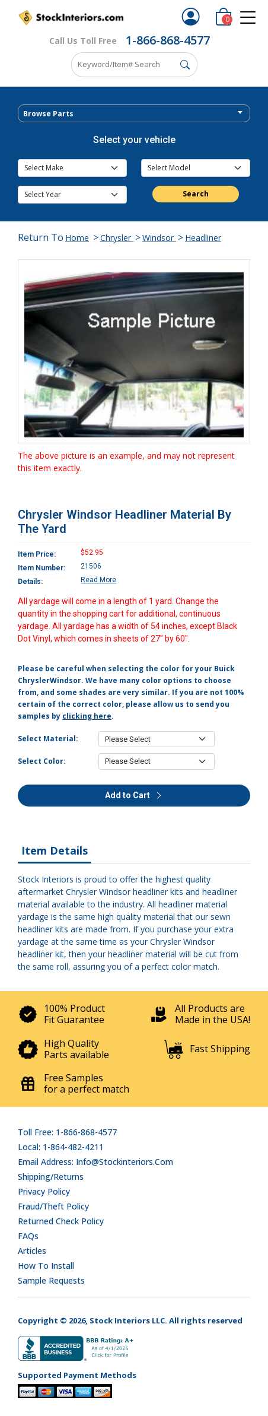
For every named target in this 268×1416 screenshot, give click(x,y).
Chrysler (116, 237)
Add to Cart (134, 795)
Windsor (159, 237)
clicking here (86, 716)
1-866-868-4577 (168, 40)
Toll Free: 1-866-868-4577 (67, 1132)
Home (77, 237)
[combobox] (134, 113)
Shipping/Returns (51, 1176)
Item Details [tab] (54, 850)
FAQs (28, 1236)
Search (196, 194)
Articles (32, 1250)
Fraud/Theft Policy (53, 1206)
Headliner (203, 237)
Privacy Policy (44, 1191)
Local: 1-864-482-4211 (61, 1147)
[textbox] (134, 114)
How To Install (46, 1265)
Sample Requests (51, 1280)
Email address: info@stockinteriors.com (95, 1161)
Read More (98, 580)
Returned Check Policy (61, 1221)
